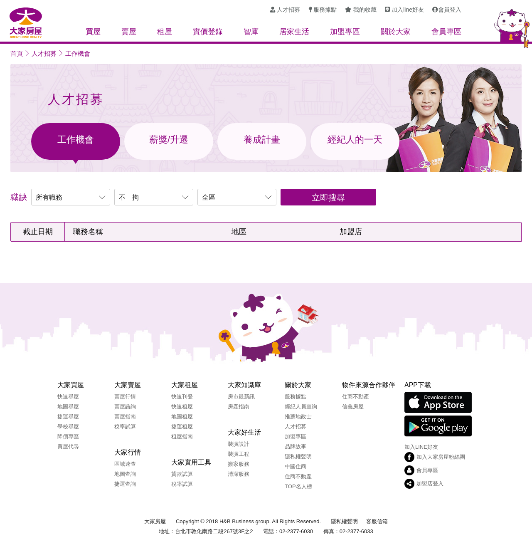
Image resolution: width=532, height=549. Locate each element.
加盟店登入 (429, 483)
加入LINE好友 (421, 447)
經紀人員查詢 (301, 406)
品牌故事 (295, 446)
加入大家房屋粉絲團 (440, 457)
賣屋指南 (125, 416)
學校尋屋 (68, 426)
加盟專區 (295, 436)
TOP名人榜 (298, 486)
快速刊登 (182, 396)
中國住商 (295, 466)
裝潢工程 (238, 454)
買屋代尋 (68, 446)
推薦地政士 (298, 416)
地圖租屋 (182, 416)
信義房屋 (353, 406)
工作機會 (77, 53)
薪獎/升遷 (168, 139)
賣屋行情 (125, 396)
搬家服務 (238, 464)
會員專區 (427, 470)
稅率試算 (125, 426)
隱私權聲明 (298, 456)
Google (438, 426)
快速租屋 (182, 406)
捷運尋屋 (68, 416)
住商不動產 (298, 476)
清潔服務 (238, 474)
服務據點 (295, 396)
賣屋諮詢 (125, 406)
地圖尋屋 (68, 406)
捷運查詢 (125, 484)
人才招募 (44, 53)
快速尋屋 (68, 396)
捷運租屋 (182, 426)
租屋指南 (182, 436)
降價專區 (68, 436)
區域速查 (125, 464)
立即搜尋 (328, 197)
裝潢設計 (238, 444)
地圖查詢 (125, 474)
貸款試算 (182, 474)
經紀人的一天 (355, 139)
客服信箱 (377, 521)
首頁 (16, 53)
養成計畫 (262, 139)
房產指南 (238, 406)
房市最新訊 (241, 396)
